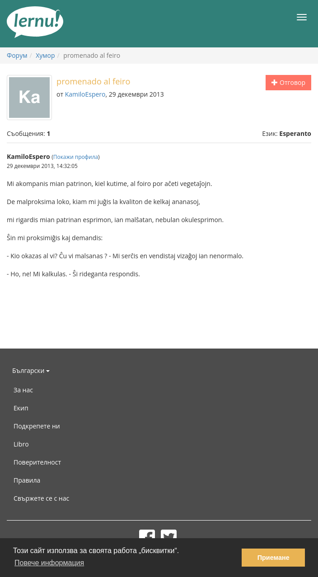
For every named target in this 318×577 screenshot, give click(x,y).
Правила (27, 480)
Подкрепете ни (37, 426)
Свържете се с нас (41, 498)
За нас (23, 390)
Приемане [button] (273, 557)
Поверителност (37, 462)
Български (31, 370)
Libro (21, 444)
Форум (17, 55)
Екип (21, 408)
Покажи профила (75, 156)
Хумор (45, 55)
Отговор (288, 82)
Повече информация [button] (49, 563)
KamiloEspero (85, 94)
